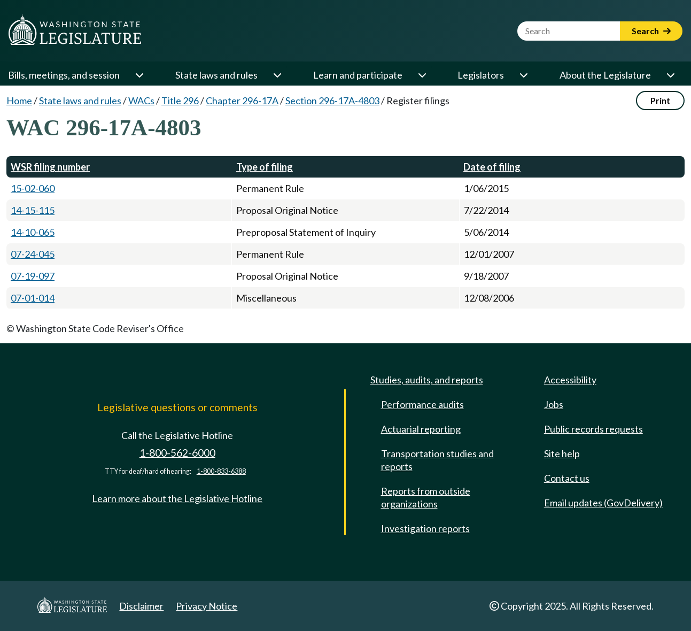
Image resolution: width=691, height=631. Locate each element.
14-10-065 (33, 232)
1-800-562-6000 (177, 453)
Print (660, 100)
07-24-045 (33, 254)
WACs (141, 100)
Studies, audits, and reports (426, 380)
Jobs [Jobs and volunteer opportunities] (553, 404)
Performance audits (422, 404)
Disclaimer (141, 606)
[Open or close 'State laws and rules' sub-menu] (277, 75)
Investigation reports (425, 528)
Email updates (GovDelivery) (603, 503)
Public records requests (593, 429)
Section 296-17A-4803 (332, 100)
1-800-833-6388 (221, 471)
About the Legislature (605, 75)
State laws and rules (216, 75)
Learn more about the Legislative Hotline (177, 498)
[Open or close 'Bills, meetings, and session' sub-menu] (139, 75)
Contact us (566, 478)
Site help (562, 453)
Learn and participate (357, 75)
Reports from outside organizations (425, 497)
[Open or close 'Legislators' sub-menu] (523, 75)
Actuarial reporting (421, 429)
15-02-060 (33, 188)
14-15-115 (33, 210)
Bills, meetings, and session (64, 75)
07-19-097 (33, 276)
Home (19, 100)
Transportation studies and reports (437, 460)
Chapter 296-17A (242, 100)
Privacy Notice (206, 606)
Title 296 (180, 100)
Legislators (480, 75)
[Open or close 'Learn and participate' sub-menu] (422, 75)
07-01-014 (33, 298)
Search (651, 31)
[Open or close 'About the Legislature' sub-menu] (670, 75)
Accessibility (570, 380)
